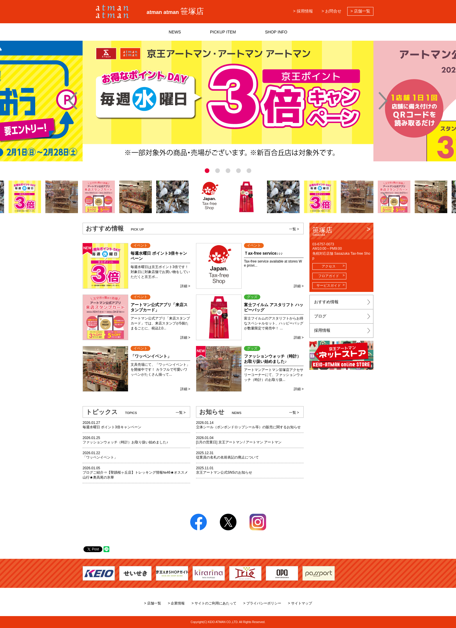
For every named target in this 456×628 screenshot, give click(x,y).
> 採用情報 (303, 11)
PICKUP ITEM (223, 32)
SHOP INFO (276, 32)
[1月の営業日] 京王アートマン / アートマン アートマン (239, 442)
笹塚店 (341, 231)
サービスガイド (328, 285)
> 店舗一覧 (360, 11)
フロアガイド (328, 276)
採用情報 (322, 330)
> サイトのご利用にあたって (214, 603)
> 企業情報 (176, 603)
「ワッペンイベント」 (100, 457)
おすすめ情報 (326, 301)
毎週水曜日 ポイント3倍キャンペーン (112, 427)
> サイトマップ (300, 603)
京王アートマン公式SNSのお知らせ (224, 472)
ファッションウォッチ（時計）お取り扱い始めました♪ (125, 442)
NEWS (175, 32)
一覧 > (294, 229)
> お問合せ (331, 11)
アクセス (329, 266)
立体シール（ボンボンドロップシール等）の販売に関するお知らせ (248, 427)
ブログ (320, 316)
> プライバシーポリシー (262, 603)
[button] (70, 198)
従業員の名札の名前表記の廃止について (227, 457)
